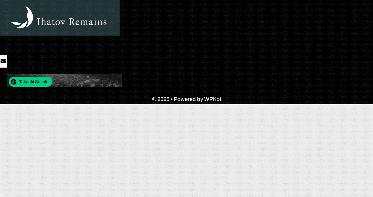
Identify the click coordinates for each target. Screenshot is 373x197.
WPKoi (212, 99)
